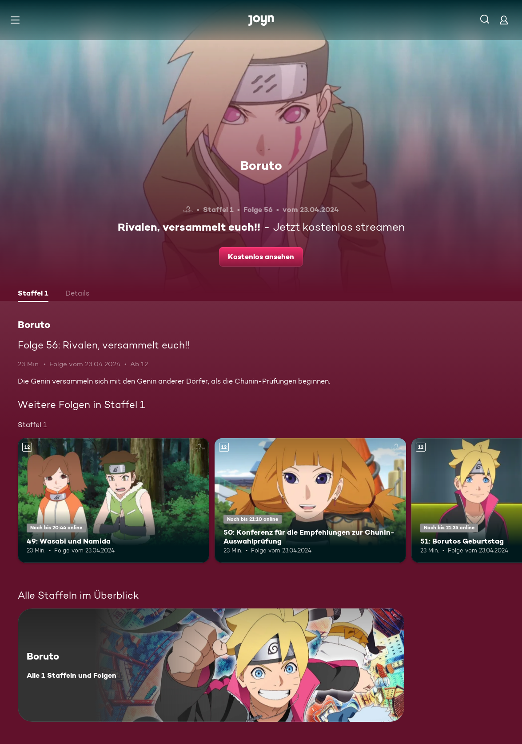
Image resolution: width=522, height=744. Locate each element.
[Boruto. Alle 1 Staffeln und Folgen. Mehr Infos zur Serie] (211, 665)
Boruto (261, 165)
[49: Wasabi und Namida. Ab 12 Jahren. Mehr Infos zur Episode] (113, 500)
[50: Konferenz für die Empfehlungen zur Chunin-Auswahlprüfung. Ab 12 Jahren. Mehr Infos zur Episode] (310, 500)
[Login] (504, 20)
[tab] (33, 294)
